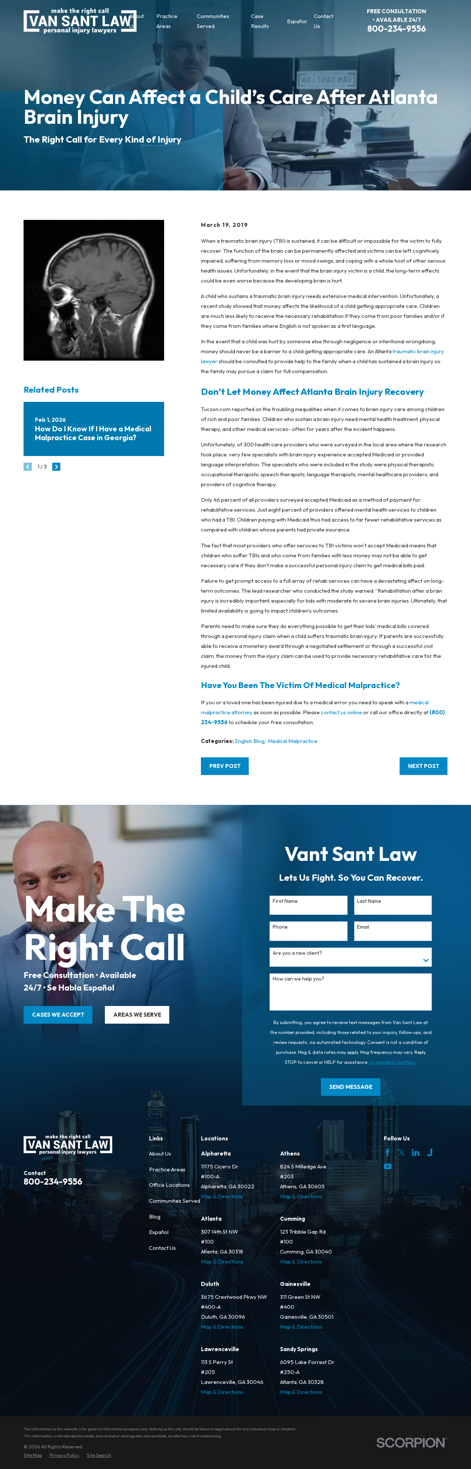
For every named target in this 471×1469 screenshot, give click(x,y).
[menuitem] (33, 1455)
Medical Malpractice (293, 740)
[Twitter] (402, 1152)
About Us (160, 1153)
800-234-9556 (396, 28)
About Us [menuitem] (136, 21)
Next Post (423, 765)
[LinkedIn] (415, 1152)
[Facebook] (388, 1152)
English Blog (250, 740)
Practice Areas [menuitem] (166, 21)
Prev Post (225, 765)
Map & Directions (222, 1196)
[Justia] (429, 1152)
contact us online (341, 712)
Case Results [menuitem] (260, 21)
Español (159, 1231)
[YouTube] (388, 1166)
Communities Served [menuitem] (213, 21)
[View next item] (56, 467)
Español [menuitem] (297, 21)
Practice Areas (167, 1169)
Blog (154, 1216)
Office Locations (169, 1184)
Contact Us (162, 1247)
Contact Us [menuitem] (323, 21)
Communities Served (174, 1200)
